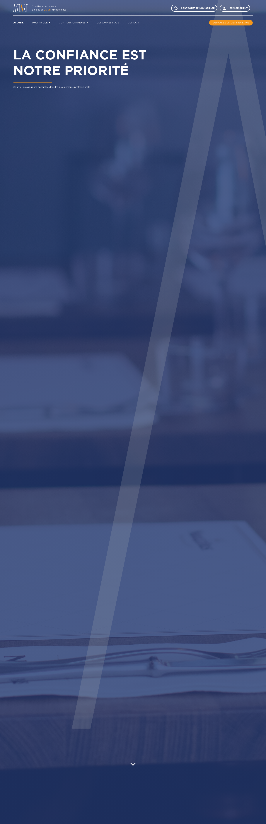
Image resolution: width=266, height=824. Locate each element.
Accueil (18, 23)
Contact (133, 23)
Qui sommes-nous (108, 23)
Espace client (235, 8)
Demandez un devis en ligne (231, 23)
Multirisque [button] (40, 23)
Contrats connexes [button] (72, 23)
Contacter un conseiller (194, 8)
